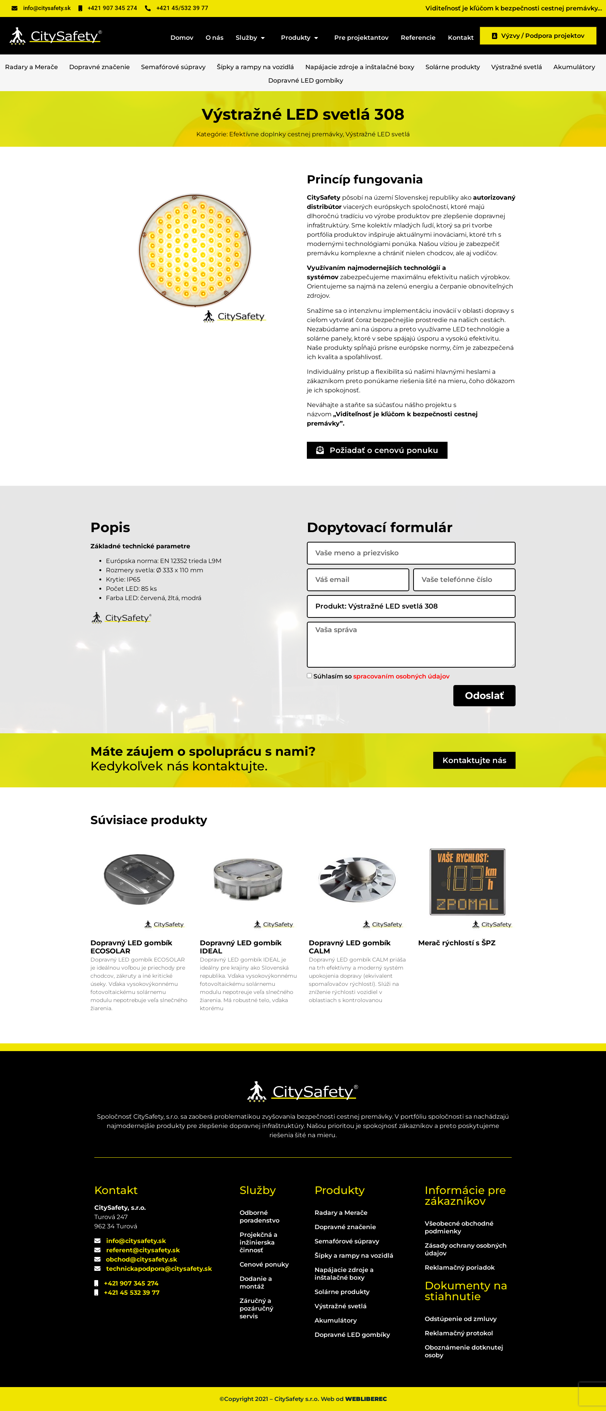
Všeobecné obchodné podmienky (459, 1227)
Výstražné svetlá (516, 67)
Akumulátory (574, 67)
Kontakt (461, 37)
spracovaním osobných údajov (401, 676)
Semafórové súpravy (173, 67)
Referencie (418, 37)
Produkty (301, 37)
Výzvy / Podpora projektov (538, 35)
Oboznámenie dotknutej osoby (464, 1351)
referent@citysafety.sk (143, 1250)
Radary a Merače (31, 67)
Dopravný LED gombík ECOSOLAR (131, 947)
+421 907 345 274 (131, 1283)
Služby (252, 37)
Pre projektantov (361, 37)
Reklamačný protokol (459, 1333)
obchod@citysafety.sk (141, 1259)
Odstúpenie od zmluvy (461, 1319)
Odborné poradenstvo (259, 1216)
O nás (214, 37)
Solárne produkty (453, 67)
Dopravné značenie (99, 67)
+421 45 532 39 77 (132, 1292)
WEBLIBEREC (366, 1399)
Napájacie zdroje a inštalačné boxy (359, 67)
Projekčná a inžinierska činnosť (258, 1242)
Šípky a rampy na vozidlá (255, 67)
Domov (181, 37)
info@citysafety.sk (136, 1241)
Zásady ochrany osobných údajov (466, 1249)
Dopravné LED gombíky (305, 80)
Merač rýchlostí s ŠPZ (456, 943)
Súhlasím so (381, 676)
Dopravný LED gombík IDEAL (241, 947)
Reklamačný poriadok (460, 1267)
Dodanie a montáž (256, 1282)
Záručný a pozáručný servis (256, 1308)
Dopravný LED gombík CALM (350, 947)
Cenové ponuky (264, 1264)
